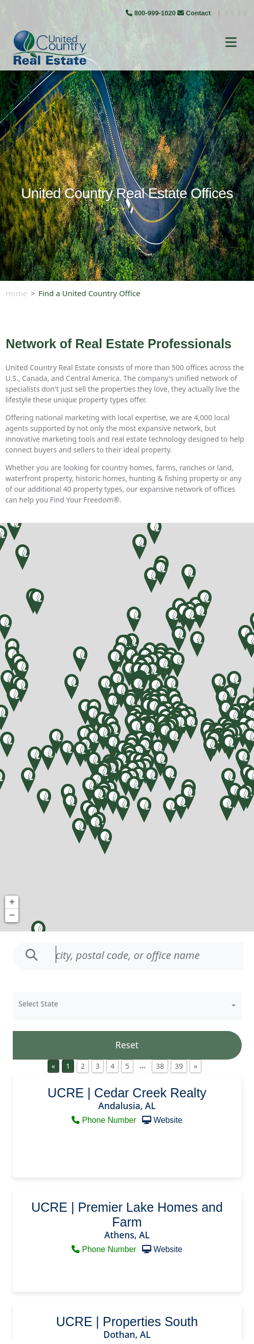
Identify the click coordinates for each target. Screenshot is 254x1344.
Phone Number (105, 1120)
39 (179, 1066)
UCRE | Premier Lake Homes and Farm (127, 1214)
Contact (195, 13)
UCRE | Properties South (127, 1321)
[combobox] (127, 1006)
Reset (127, 1045)
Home (17, 293)
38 (160, 1066)
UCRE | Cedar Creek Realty (127, 1093)
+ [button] (12, 902)
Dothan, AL (126, 1334)
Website (167, 1120)
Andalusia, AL (126, 1105)
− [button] (12, 915)
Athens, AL (127, 1235)
